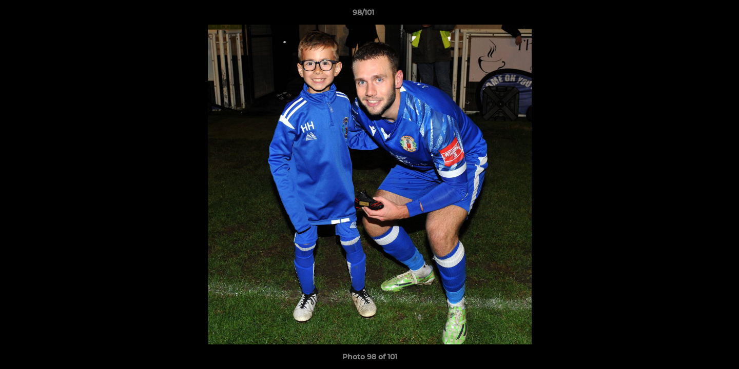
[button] (696, 14)
